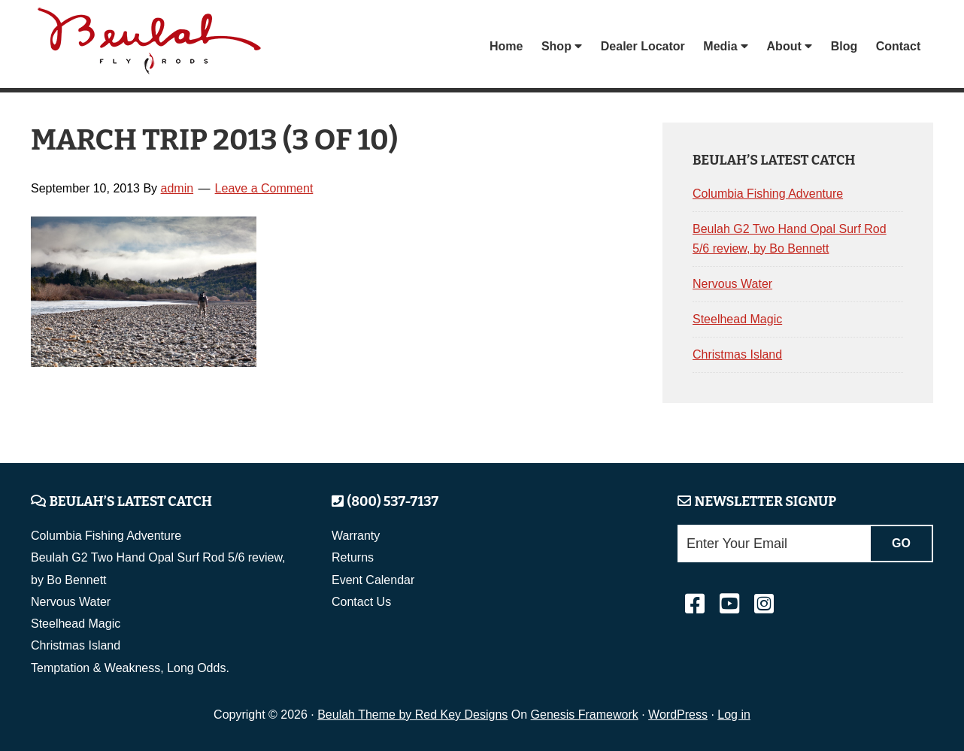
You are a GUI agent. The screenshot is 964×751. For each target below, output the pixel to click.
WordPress (678, 714)
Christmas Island (737, 354)
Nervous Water (732, 283)
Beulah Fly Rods (150, 46)
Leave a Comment (264, 188)
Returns (353, 557)
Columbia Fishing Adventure (768, 193)
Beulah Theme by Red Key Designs (412, 714)
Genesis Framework (584, 714)
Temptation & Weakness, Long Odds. (130, 668)
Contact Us (361, 601)
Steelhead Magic (737, 319)
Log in (733, 714)
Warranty (356, 535)
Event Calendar (373, 580)
